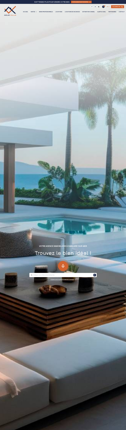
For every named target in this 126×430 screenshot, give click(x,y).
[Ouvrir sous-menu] (37, 11)
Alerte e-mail (101, 11)
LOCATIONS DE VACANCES (72, 11)
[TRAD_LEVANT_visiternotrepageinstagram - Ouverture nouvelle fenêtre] (95, 6)
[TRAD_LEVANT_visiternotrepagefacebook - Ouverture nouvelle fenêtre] (92, 6)
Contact (122, 11)
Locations (58, 11)
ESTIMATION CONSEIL (88, 11)
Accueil (25, 11)
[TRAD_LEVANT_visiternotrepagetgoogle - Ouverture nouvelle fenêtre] (98, 6)
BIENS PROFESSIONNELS (46, 11)
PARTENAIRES (112, 11)
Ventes (33, 11)
